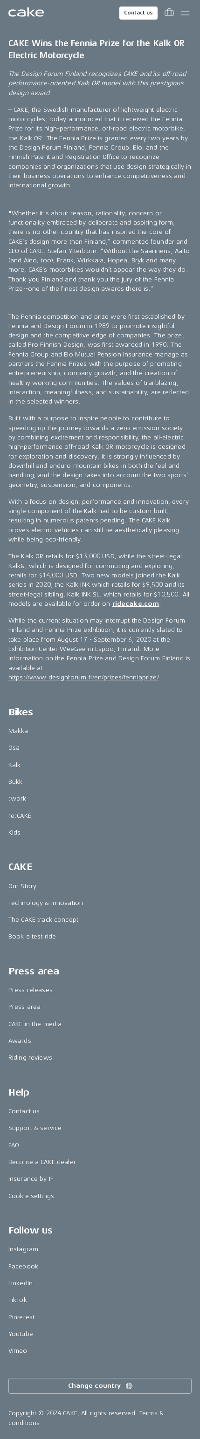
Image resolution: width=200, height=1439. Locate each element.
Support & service (35, 1127)
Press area (24, 1006)
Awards (19, 1040)
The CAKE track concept (43, 919)
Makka (18, 730)
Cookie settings (31, 1195)
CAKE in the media (35, 1024)
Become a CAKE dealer (42, 1161)
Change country (100, 1386)
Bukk (15, 781)
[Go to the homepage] (26, 13)
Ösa (14, 747)
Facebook (23, 1266)
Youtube (20, 1333)
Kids (14, 832)
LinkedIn (20, 1283)
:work (17, 798)
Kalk (14, 764)
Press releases (30, 990)
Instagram (23, 1249)
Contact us (138, 13)
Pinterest (21, 1317)
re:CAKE (19, 815)
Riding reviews (30, 1057)
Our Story (22, 886)
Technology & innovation (45, 902)
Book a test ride (32, 936)
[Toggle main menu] (185, 13)
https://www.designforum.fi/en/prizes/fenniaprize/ (83, 677)
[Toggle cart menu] (169, 13)
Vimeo (18, 1350)
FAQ (13, 1145)
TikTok (17, 1299)
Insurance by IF (31, 1178)
